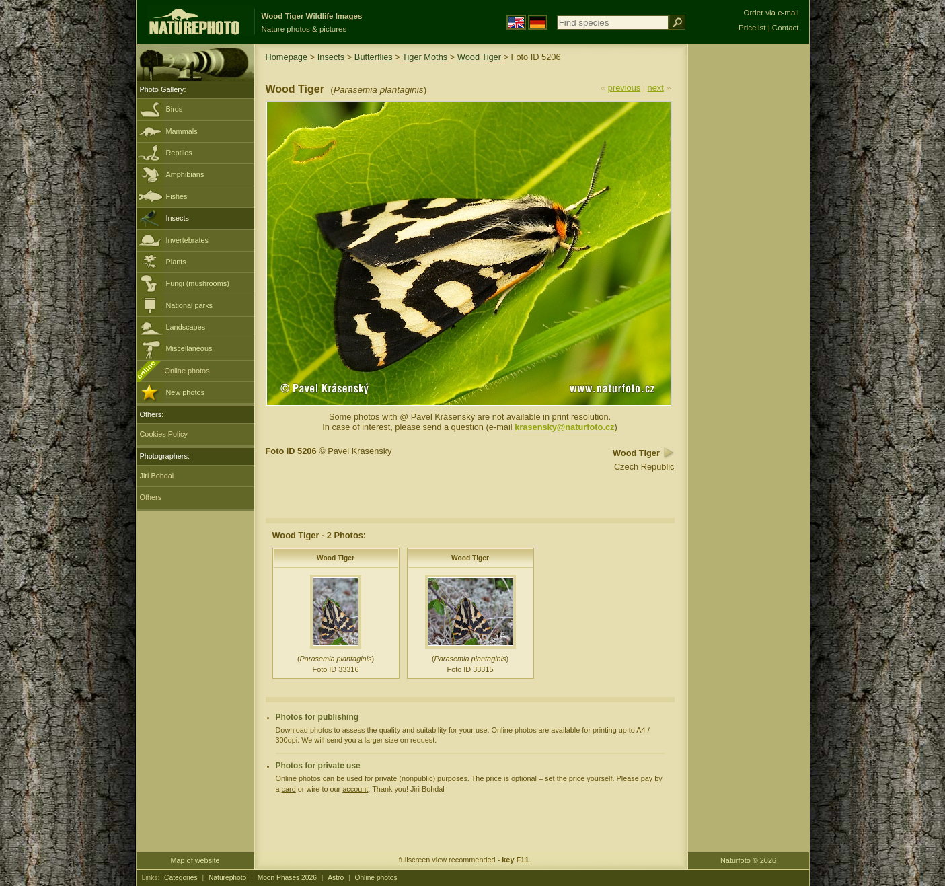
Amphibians (185, 174)
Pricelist (752, 28)
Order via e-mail (771, 13)
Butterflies (373, 57)
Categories (181, 877)
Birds (174, 109)
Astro (336, 877)
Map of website (194, 860)
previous (624, 88)
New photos (185, 392)
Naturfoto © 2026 (748, 860)
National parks (189, 305)
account (355, 789)
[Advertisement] (748, 259)
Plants (176, 262)
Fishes (177, 196)
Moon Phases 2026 (287, 877)
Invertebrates (187, 240)
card (289, 789)
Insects (177, 218)
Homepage (287, 57)
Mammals (182, 131)
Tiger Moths (424, 57)
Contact (785, 28)
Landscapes (186, 327)
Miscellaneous (189, 348)
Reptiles (179, 153)
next (656, 88)
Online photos (187, 371)
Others (151, 497)
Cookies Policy (164, 434)
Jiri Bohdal (157, 476)
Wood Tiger (479, 57)
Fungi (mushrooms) (197, 283)
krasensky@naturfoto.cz (564, 427)
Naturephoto (227, 877)
